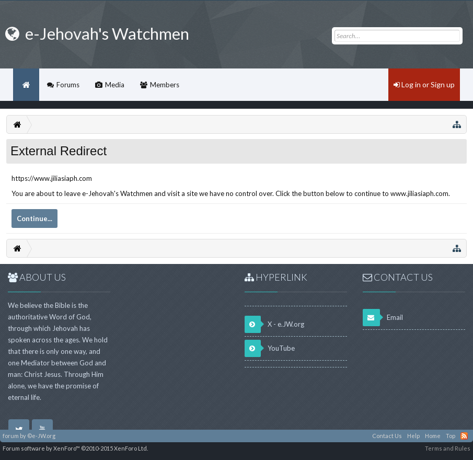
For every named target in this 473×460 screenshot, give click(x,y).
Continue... (34, 218)
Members (164, 84)
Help (413, 435)
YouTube (270, 348)
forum (11, 435)
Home (26, 84)
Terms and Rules (447, 448)
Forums (67, 84)
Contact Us (387, 435)
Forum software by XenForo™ (75, 448)
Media (114, 84)
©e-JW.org (41, 435)
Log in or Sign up (424, 84)
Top (450, 435)
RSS (464, 436)
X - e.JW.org (274, 324)
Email (383, 317)
